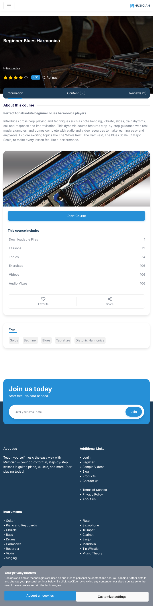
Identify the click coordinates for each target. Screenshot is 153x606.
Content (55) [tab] (76, 93)
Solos (14, 340)
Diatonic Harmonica (90, 340)
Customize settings (112, 596)
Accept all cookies (40, 595)
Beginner (30, 340)
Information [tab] (15, 93)
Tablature (63, 340)
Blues (46, 340)
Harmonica (13, 68)
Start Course (76, 216)
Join (134, 411)
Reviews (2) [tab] (137, 93)
